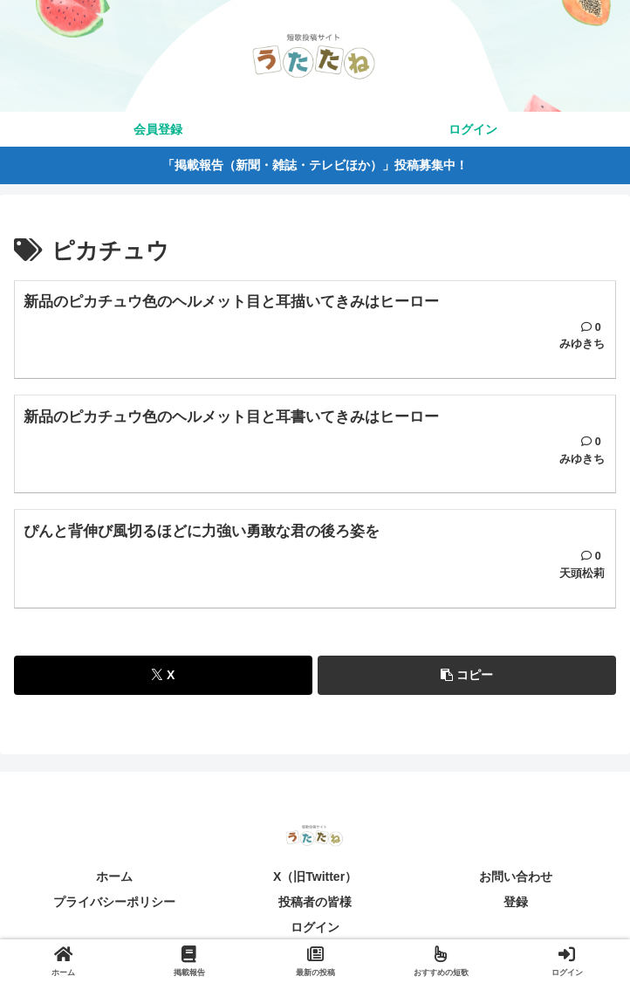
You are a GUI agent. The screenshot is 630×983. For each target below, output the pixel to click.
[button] (467, 675)
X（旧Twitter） (315, 876)
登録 (515, 902)
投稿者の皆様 (315, 902)
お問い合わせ (515, 876)
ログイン (315, 927)
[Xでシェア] (163, 675)
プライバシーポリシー (114, 902)
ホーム (114, 876)
